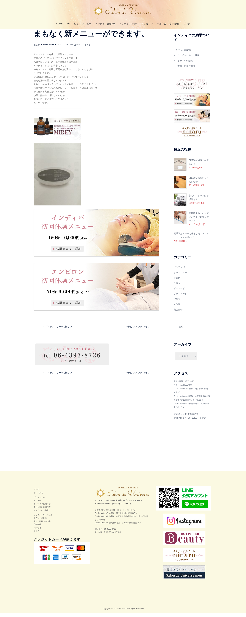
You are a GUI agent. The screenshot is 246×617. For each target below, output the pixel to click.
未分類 (177, 308)
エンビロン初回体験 (42, 511)
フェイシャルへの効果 (188, 59)
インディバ (179, 271)
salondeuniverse (51, 48)
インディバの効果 (128, 23)
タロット (178, 287)
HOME (59, 23)
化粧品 (177, 302)
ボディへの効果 (185, 64)
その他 (87, 48)
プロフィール (39, 501)
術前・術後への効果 (42, 525)
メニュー (86, 23)
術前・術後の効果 (186, 69)
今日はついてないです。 (138, 330)
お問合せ (174, 23)
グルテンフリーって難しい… (59, 330)
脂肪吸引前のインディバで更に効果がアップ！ (199, 221)
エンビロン (147, 23)
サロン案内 (72, 23)
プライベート (180, 297)
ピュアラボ (179, 292)
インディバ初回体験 (105, 23)
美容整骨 (178, 313)
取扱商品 (161, 23)
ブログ (186, 23)
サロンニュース (181, 276)
